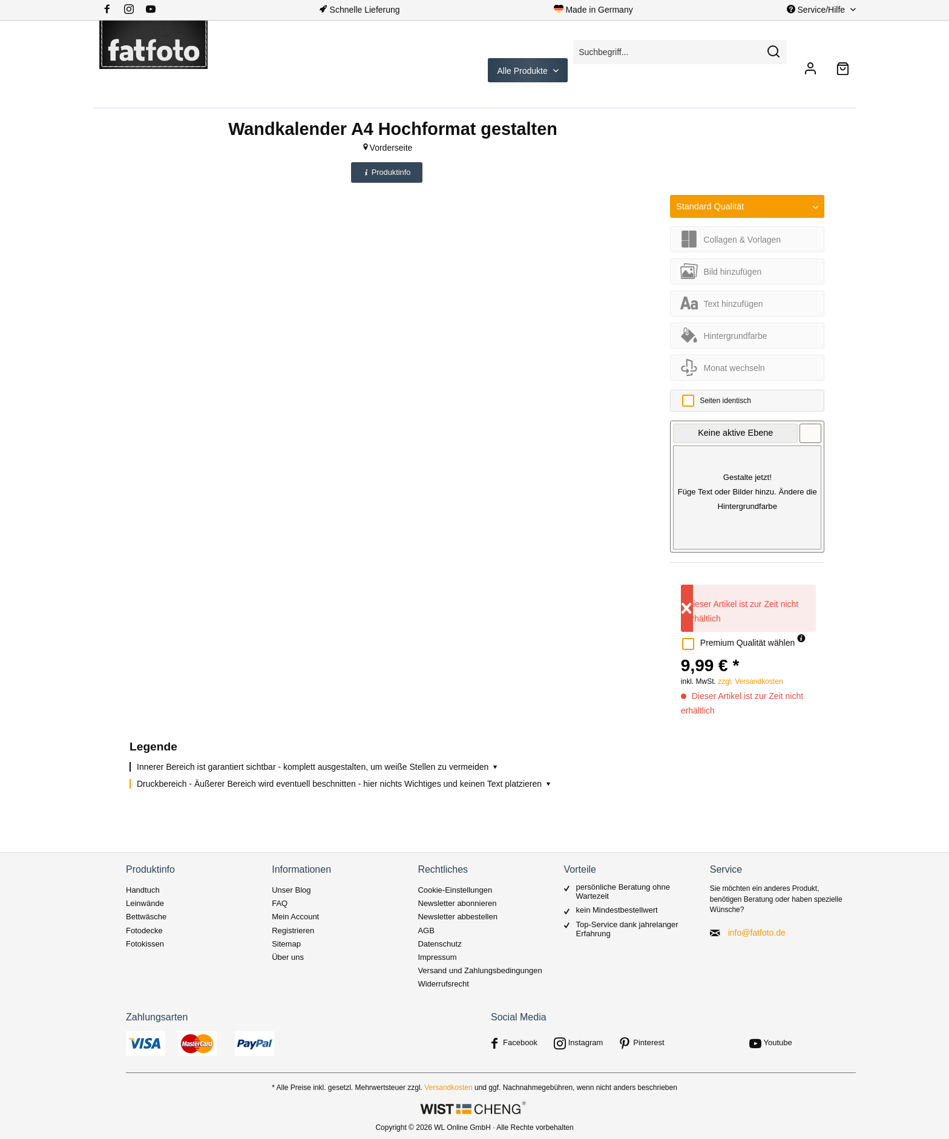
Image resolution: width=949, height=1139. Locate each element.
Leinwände (145, 903)
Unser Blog (291, 889)
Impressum (437, 957)
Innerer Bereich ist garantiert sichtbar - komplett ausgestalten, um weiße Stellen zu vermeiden (318, 767)
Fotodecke (144, 930)
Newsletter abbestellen (457, 916)
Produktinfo (387, 172)
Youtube (778, 1042)
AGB (426, 930)
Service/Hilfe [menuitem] (817, 10)
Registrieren (293, 930)
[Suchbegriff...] (680, 52)
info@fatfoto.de (757, 932)
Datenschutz (439, 943)
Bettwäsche (146, 916)
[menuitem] (133, 10)
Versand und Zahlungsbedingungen (480, 970)
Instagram (585, 1042)
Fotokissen (145, 943)
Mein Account (295, 916)
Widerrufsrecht (443, 983)
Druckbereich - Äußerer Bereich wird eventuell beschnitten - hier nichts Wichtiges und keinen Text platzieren (345, 784)
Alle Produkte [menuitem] (523, 71)
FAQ (279, 903)
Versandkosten (448, 1087)
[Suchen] (773, 52)
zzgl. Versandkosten (750, 681)
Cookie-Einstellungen (455, 889)
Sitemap (286, 943)
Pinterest (648, 1042)
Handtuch (143, 889)
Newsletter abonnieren (457, 903)
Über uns (288, 957)
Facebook (520, 1042)
